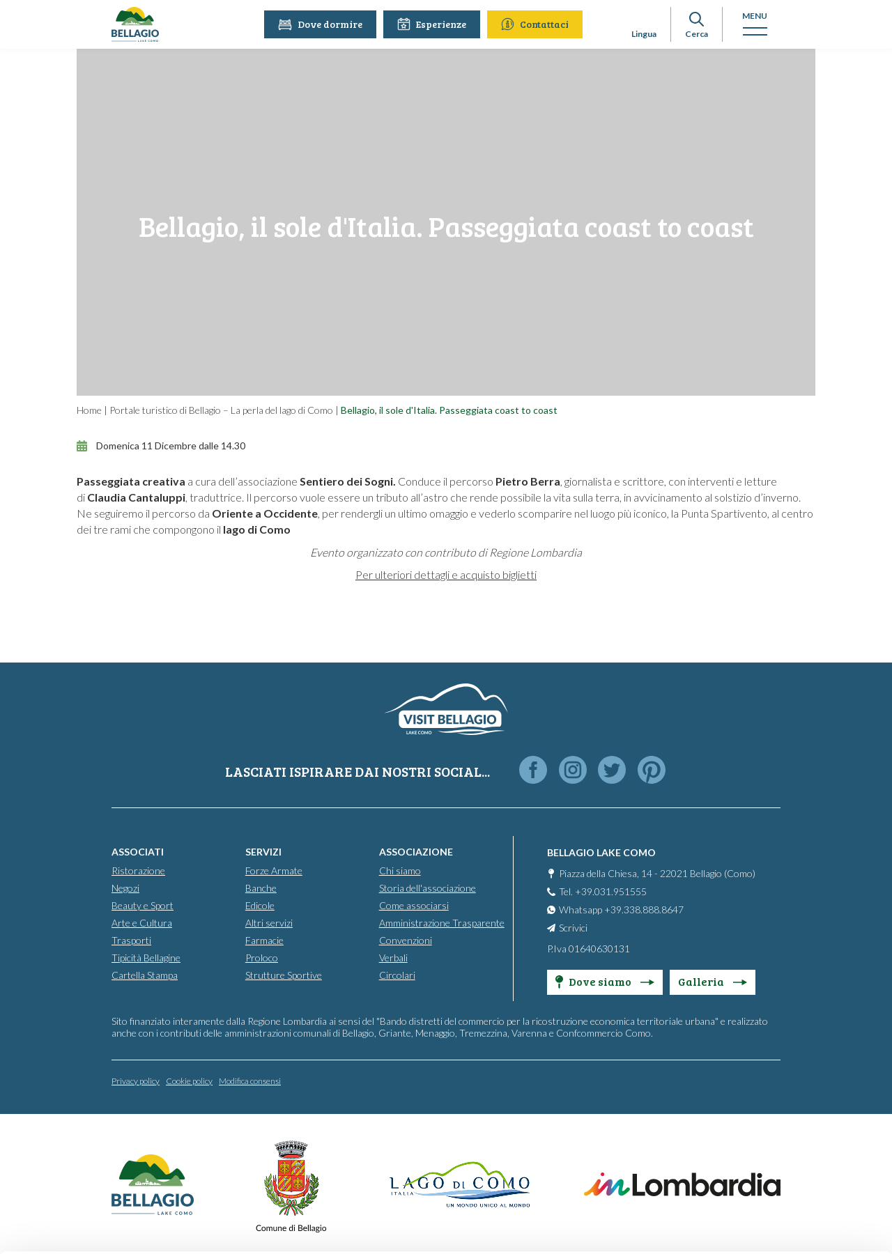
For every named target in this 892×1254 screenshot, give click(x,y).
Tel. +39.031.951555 (603, 891)
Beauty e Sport (143, 905)
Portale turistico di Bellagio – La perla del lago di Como (221, 410)
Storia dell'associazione (427, 887)
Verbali (393, 957)
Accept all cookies (775, 1149)
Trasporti (131, 939)
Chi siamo (400, 870)
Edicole (260, 905)
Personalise (776, 1185)
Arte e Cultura (142, 922)
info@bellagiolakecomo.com (428, 1175)
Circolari (397, 974)
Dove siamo (604, 980)
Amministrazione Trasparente (442, 922)
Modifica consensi (250, 1080)
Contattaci (537, 24)
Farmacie (264, 939)
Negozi (125, 887)
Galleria (712, 980)
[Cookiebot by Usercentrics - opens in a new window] (90, 1230)
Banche (261, 887)
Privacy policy (136, 1080)
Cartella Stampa (145, 974)
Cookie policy (189, 1080)
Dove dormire (322, 24)
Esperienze (433, 24)
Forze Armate (273, 870)
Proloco (261, 957)
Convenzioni (405, 939)
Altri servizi (269, 922)
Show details (196, 1220)
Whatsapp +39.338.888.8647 (621, 909)
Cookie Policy (618, 1196)
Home (89, 410)
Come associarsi (414, 905)
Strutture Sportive (283, 974)
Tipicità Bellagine (146, 957)
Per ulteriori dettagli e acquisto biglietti (446, 574)
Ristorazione (138, 870)
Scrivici (573, 927)
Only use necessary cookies (775, 1221)
